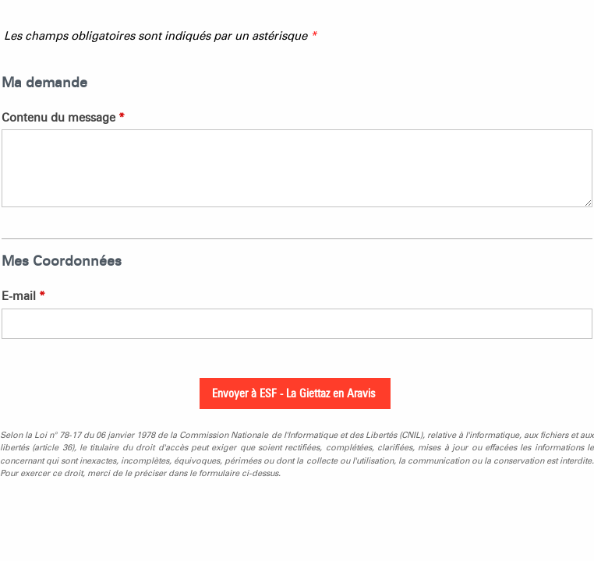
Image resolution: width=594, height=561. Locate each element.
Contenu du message (63, 118)
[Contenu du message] (297, 168)
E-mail (23, 296)
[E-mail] (297, 324)
